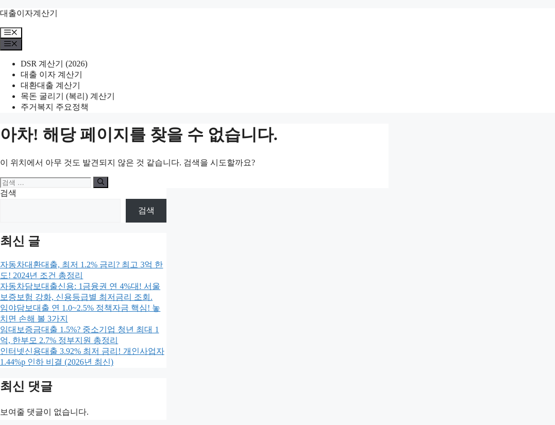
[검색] (100, 182)
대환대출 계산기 (50, 85)
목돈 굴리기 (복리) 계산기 (68, 96)
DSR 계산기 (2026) (54, 63)
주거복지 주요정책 (55, 107)
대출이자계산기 (29, 13)
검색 (8, 193)
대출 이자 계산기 (51, 74)
